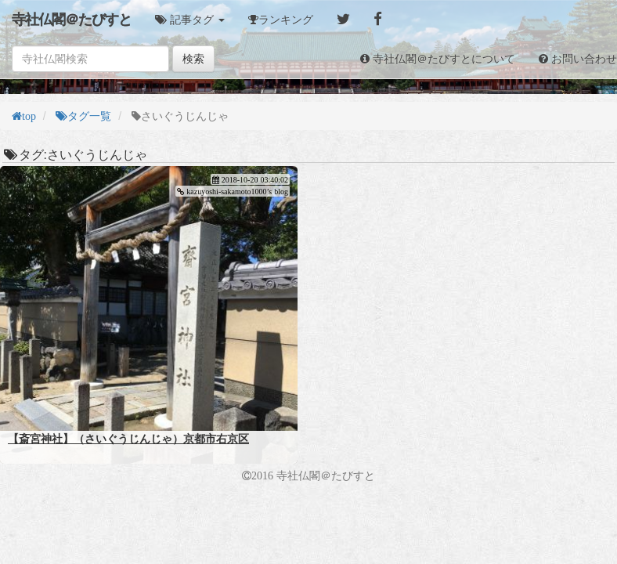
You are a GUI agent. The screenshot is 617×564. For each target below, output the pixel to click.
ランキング (285, 19)
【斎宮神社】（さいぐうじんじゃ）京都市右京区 (128, 438)
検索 (193, 58)
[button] (189, 19)
